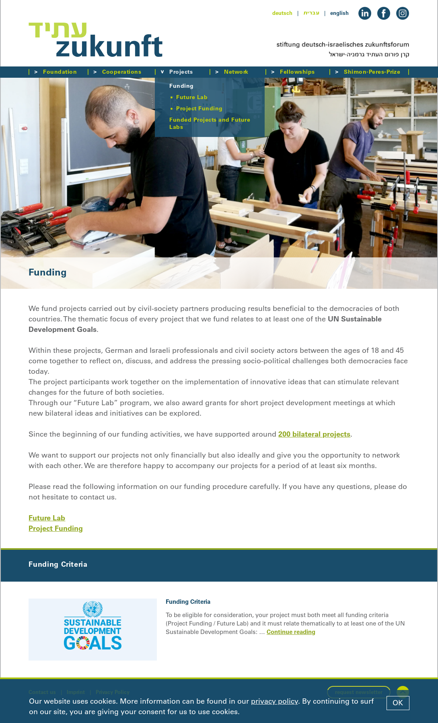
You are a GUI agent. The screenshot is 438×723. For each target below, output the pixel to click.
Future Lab (192, 97)
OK (398, 702)
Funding (181, 85)
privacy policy (274, 701)
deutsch (282, 13)
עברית (311, 13)
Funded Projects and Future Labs (209, 123)
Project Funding (199, 108)
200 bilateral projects (314, 434)
